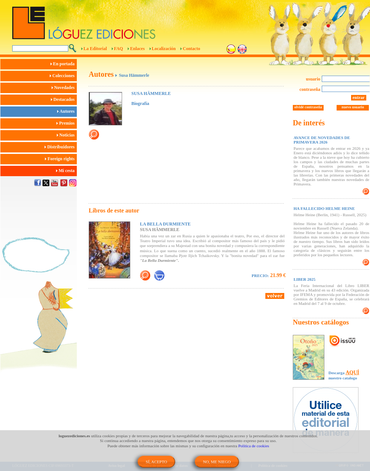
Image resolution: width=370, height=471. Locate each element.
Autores (67, 111)
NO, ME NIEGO (217, 462)
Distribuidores (61, 146)
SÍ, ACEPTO (156, 462)
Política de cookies (253, 446)
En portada (63, 63)
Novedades (64, 87)
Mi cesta (66, 170)
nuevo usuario (352, 107)
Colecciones (63, 75)
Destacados (64, 99)
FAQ (118, 48)
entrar (359, 97)
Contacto (191, 48)
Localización (164, 48)
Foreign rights (61, 158)
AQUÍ (352, 372)
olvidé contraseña (308, 107)
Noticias (67, 135)
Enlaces (137, 48)
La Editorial (95, 48)
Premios (66, 123)
